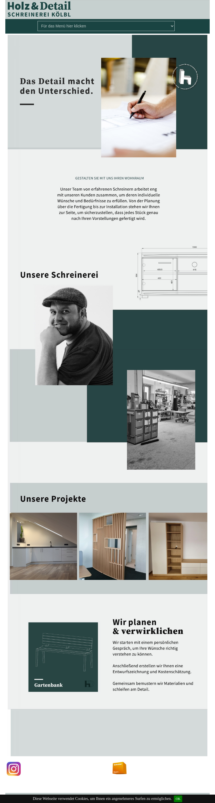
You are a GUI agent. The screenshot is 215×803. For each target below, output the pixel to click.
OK (178, 799)
